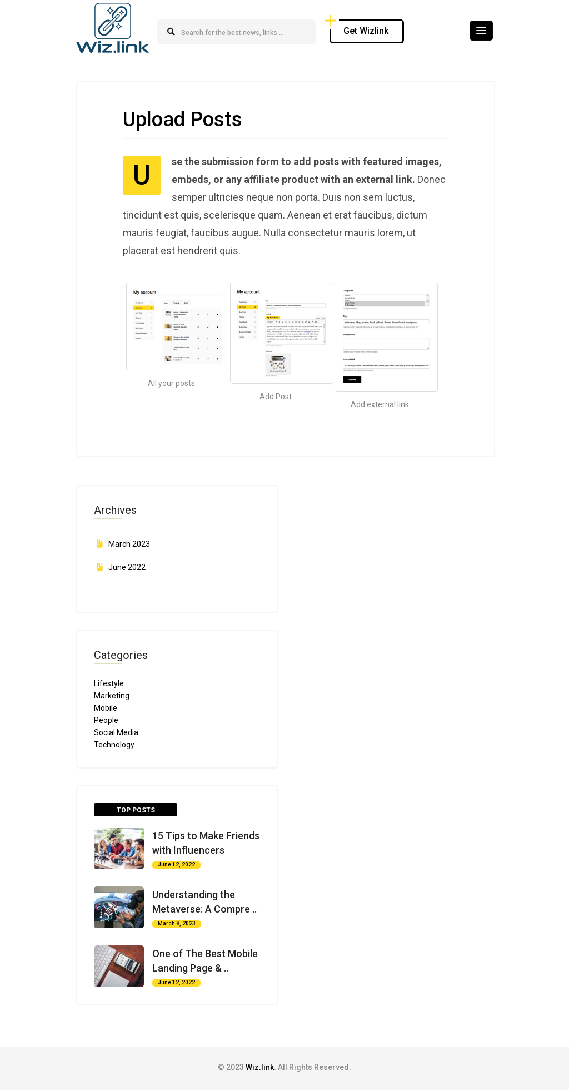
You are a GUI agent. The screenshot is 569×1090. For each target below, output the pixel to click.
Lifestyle (109, 683)
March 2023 (129, 543)
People (106, 720)
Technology (114, 744)
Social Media (116, 732)
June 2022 (127, 567)
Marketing (111, 695)
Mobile (105, 707)
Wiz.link (260, 1067)
